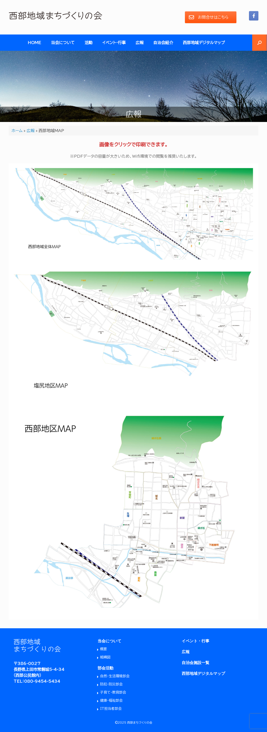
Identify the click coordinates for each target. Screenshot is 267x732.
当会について (63, 43)
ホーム (17, 131)
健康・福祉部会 (111, 700)
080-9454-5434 (42, 681)
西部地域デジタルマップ (204, 43)
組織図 (105, 657)
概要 (103, 649)
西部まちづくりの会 (139, 722)
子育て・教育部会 (113, 692)
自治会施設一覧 (195, 663)
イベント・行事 (114, 43)
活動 (88, 43)
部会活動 (105, 668)
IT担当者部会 (111, 708)
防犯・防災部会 (111, 684)
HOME (34, 43)
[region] (133, 86)
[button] (259, 42)
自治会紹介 (163, 43)
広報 (139, 43)
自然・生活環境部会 (114, 676)
